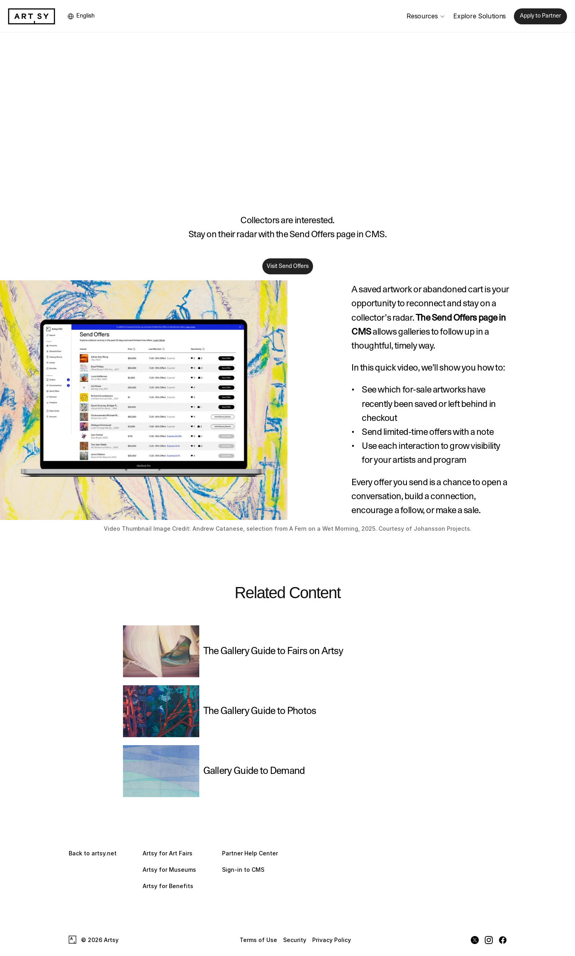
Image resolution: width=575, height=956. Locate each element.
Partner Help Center (250, 853)
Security (294, 939)
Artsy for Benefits (168, 886)
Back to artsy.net (93, 853)
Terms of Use (258, 939)
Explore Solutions (479, 16)
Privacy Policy (331, 939)
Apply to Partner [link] (540, 16)
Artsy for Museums (169, 869)
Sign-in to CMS (243, 869)
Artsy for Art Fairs (167, 853)
